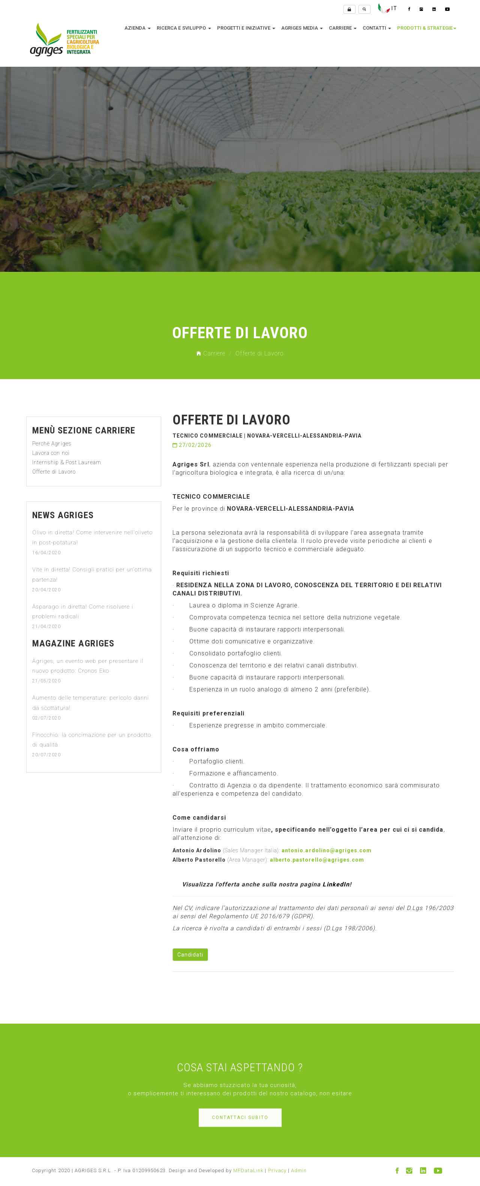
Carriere (343, 28)
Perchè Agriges (52, 444)
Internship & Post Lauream (66, 462)
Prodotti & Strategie (426, 28)
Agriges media (302, 28)
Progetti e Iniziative (246, 28)
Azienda (137, 28)
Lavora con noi (51, 453)
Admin (299, 1170)
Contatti (377, 28)
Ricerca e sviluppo (184, 28)
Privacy (277, 1170)
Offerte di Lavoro (54, 472)
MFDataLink (248, 1170)
